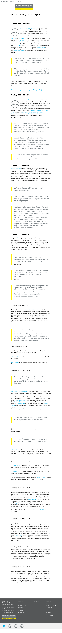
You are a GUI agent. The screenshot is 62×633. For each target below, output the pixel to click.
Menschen (12, 4)
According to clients (16, 172)
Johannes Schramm (36, 114)
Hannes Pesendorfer (19, 54)
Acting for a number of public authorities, (30, 103)
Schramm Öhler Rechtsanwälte (27, 32)
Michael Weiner (41, 51)
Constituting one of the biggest (19, 241)
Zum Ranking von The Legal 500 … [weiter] (26, 94)
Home (4, 10)
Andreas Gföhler (20, 251)
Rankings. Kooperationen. (22, 10)
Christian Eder (17, 512)
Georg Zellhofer (21, 44)
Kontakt (19, 4)
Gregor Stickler (17, 49)
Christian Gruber (23, 45)
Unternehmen (4, 4)
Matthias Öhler (22, 42)
